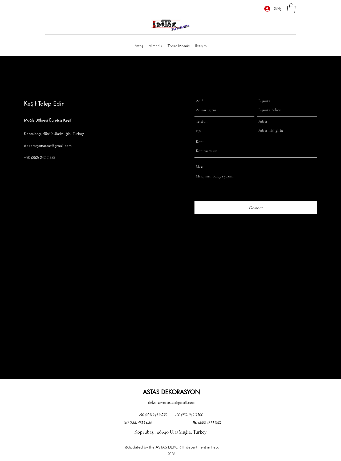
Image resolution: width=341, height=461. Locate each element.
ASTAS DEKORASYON (171, 392)
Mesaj (200, 167)
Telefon (202, 121)
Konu (200, 142)
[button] (291, 8)
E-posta (264, 101)
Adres (262, 121)
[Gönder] (255, 208)
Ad (198, 101)
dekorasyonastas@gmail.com (48, 145)
